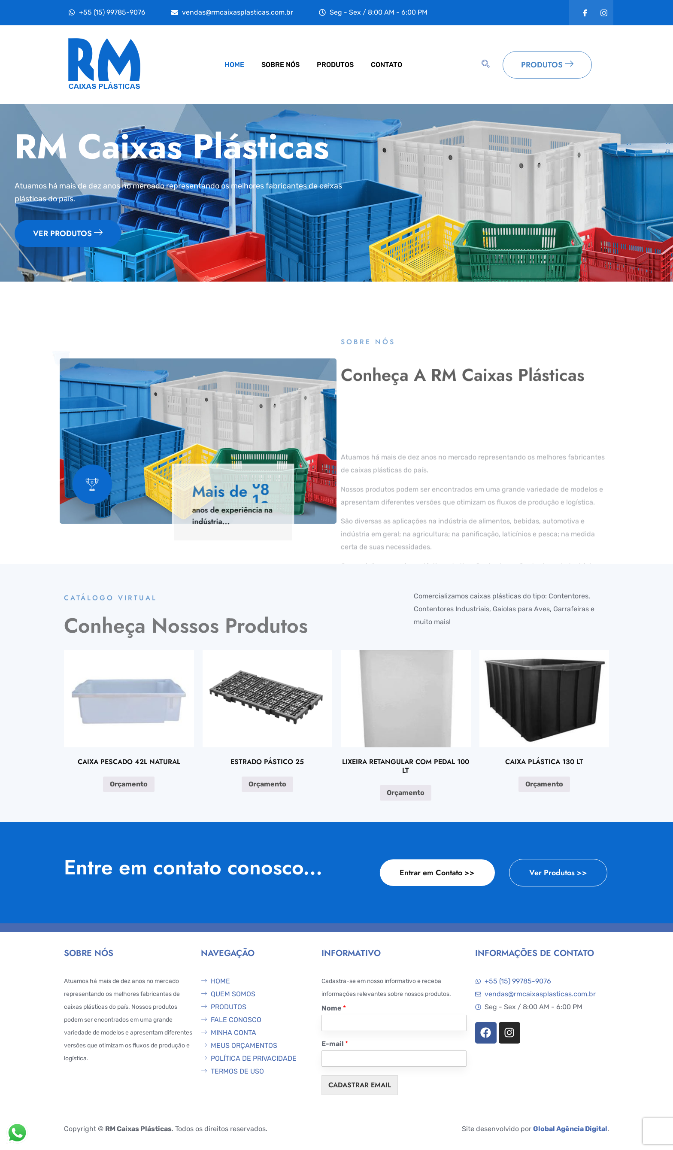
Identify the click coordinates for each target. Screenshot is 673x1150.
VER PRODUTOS (68, 233)
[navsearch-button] (485, 64)
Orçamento (129, 784)
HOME (234, 65)
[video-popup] (92, 484)
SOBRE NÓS (280, 65)
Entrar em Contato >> (437, 872)
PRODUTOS (335, 65)
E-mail (334, 1044)
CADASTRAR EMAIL (359, 1085)
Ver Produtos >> (558, 872)
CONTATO (386, 65)
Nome (333, 1008)
